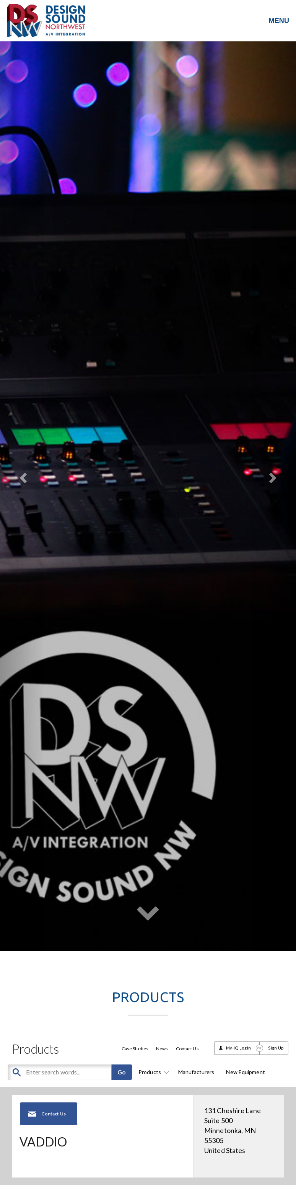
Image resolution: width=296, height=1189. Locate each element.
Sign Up (276, 1047)
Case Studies (135, 1048)
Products (152, 1072)
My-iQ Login (238, 1047)
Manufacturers (196, 1072)
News (162, 1048)
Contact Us (187, 1048)
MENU (279, 21)
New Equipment (245, 1072)
